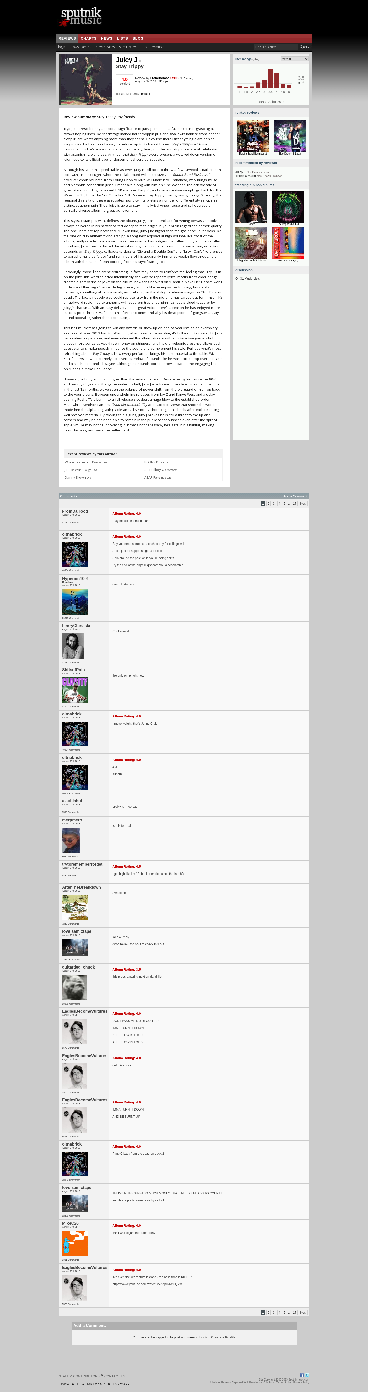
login (61, 47)
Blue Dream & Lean (290, 153)
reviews (67, 38)
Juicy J (128, 59)
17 (294, 503)
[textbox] (276, 47)
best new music (153, 47)
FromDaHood (160, 78)
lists (122, 38)
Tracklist (145, 93)
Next (303, 503)
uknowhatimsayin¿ (288, 260)
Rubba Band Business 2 (253, 153)
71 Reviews (186, 78)
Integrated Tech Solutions (251, 260)
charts (89, 38)
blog (138, 38)
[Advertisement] (271, 363)
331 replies (164, 81)
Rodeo (251, 224)
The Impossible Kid (288, 224)
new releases (105, 47)
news (106, 38)
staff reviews (128, 47)
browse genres (80, 47)
